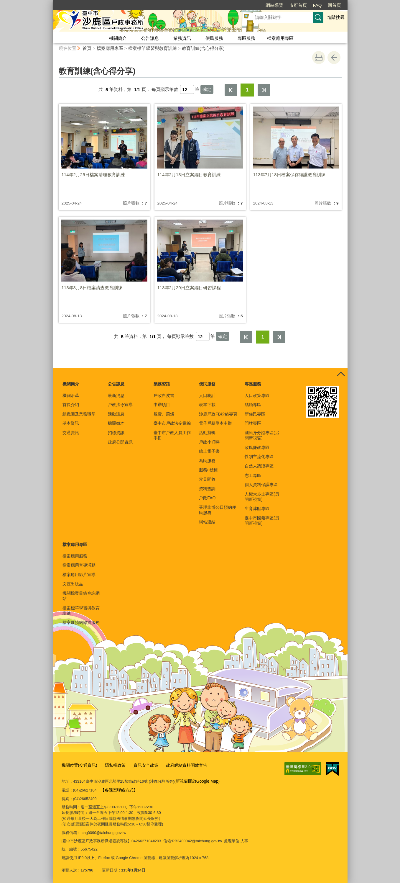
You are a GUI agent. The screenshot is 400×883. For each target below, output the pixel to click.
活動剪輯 (207, 432)
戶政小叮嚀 (209, 442)
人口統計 (207, 395)
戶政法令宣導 (120, 404)
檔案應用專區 (280, 38)
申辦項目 (162, 404)
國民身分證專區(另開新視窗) (262, 435)
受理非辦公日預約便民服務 (217, 510)
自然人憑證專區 (259, 466)
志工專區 (253, 475)
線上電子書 (209, 451)
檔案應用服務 (74, 556)
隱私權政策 (112, 765)
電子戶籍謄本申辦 (215, 423)
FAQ (317, 5)
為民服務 (207, 460)
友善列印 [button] (318, 57)
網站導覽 (274, 5)
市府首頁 (298, 5)
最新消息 (116, 395)
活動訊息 (116, 414)
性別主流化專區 (259, 456)
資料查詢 (207, 488)
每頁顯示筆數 (165, 89)
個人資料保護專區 (261, 484)
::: (50, 2)
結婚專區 (253, 404)
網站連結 (207, 521)
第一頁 (231, 90)
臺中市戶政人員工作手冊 (172, 435)
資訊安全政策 (140, 765)
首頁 (87, 48)
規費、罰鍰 (164, 414)
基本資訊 (70, 423)
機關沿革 (70, 395)
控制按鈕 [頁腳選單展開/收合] (341, 374)
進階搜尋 (336, 17)
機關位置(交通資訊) (78, 765)
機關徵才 (116, 423)
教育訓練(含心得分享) (203, 48)
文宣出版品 (72, 583)
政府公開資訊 (120, 442)
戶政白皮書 (164, 395)
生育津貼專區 (257, 508)
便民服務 (214, 38)
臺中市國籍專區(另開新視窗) (262, 521)
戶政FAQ (207, 498)
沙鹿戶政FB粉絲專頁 (218, 414)
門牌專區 (253, 423)
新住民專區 (255, 414)
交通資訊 (70, 432)
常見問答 (207, 479)
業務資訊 (182, 38)
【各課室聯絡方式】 (118, 788)
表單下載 (207, 404)
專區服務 (246, 38)
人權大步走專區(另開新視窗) (262, 497)
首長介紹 (70, 404)
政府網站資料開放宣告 (179, 765)
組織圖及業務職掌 (79, 414)
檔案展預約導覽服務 (81, 622)
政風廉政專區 (257, 447)
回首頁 (334, 5)
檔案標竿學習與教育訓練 (152, 48)
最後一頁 (264, 90)
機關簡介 (118, 38)
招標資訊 (116, 432)
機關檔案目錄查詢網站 (81, 596)
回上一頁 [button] (333, 57)
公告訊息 (150, 38)
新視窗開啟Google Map (195, 780)
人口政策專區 (257, 395)
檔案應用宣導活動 (79, 565)
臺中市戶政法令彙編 (172, 423)
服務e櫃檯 (208, 469)
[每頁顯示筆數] (187, 89)
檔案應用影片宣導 (79, 574)
